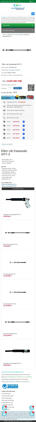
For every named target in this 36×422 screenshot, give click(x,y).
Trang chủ (6, 25)
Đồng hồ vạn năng (13, 415)
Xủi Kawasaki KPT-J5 (9, 274)
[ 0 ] (32, 1)
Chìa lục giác (9, 411)
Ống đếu (13, 413)
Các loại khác (19, 34)
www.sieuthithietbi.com (24, 381)
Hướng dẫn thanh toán (7, 404)
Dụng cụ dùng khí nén (9, 34)
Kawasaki (11, 70)
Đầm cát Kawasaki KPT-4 (10, 333)
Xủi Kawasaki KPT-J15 (9, 304)
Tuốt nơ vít (17, 413)
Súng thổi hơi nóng (27, 414)
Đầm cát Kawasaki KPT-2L (10, 244)
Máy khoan (17, 414)
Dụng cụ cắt (25, 411)
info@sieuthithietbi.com (10, 381)
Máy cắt (25, 413)
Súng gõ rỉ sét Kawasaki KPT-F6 (12, 363)
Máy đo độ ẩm (10, 416)
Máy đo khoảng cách (21, 415)
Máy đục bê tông (11, 414)
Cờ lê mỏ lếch (20, 411)
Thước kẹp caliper (16, 416)
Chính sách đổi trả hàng (8, 400)
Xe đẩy (7, 419)
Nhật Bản (17, 70)
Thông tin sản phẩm (7, 144)
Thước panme (23, 416)
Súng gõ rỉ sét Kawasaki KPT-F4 (12, 214)
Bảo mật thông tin (6, 393)
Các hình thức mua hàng (8, 407)
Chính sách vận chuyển (7, 396)
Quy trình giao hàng (6, 398)
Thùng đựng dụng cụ (13, 419)
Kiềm (10, 413)
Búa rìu (13, 411)
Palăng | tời (4, 419)
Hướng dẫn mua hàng (7, 402)
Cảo (16, 411)
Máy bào (21, 413)
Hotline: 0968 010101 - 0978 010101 (13, 1)
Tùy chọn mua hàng (8, 30)
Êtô (8, 413)
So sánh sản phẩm (6, 92)
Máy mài (21, 414)
